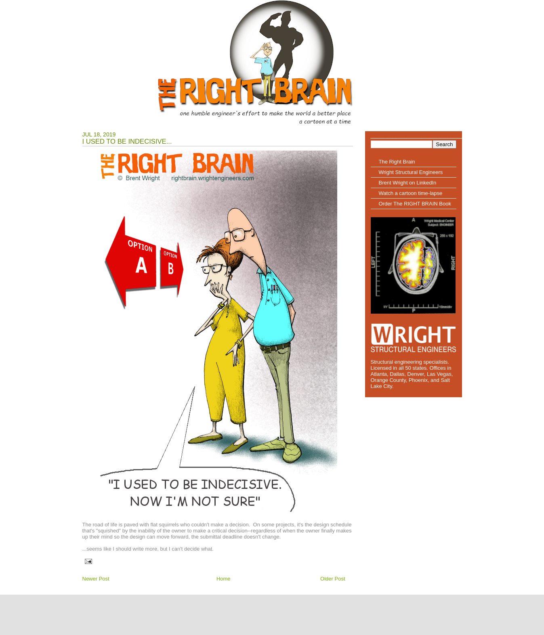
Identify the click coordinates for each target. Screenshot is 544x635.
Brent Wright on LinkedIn (408, 183)
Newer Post (95, 579)
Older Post (332, 579)
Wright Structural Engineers (411, 172)
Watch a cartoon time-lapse (411, 193)
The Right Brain (397, 162)
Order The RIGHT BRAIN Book (415, 204)
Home (223, 579)
